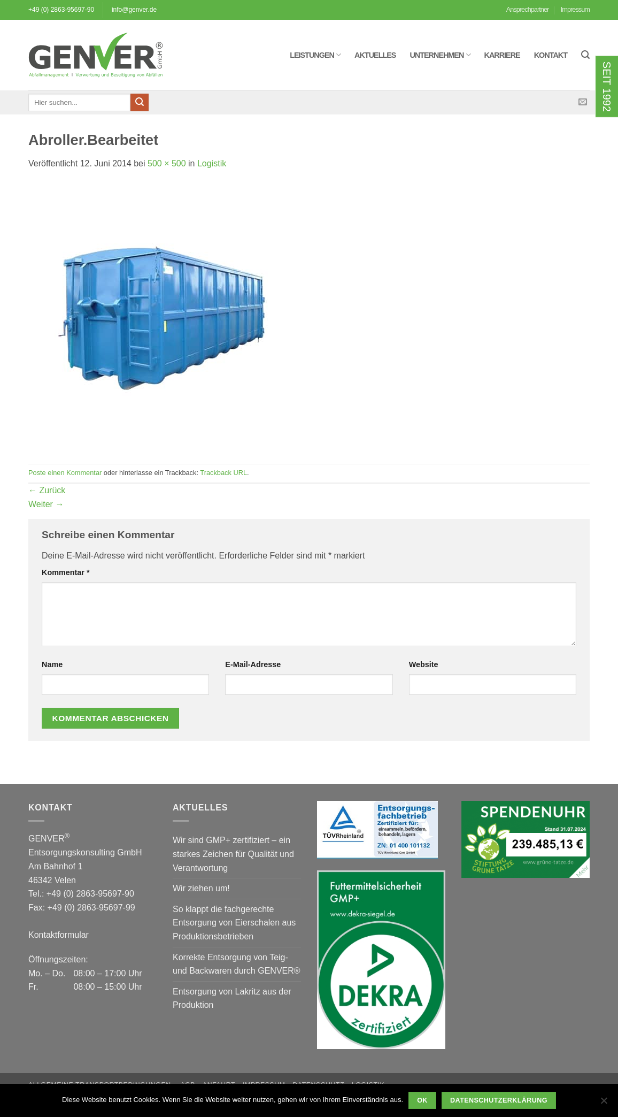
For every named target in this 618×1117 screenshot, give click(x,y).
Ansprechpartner (527, 9)
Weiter (46, 504)
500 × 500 (167, 163)
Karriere (502, 55)
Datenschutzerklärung (498, 1100)
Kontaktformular (58, 934)
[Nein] (603, 1103)
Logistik (211, 163)
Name (52, 664)
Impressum (575, 9)
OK (422, 1100)
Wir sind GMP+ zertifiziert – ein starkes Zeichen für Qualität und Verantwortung (233, 854)
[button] (585, 54)
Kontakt (550, 55)
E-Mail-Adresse (253, 664)
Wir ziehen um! (201, 888)
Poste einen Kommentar (65, 473)
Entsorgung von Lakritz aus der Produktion (232, 998)
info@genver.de (134, 9)
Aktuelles (375, 55)
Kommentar (66, 572)
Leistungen (315, 55)
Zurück (46, 490)
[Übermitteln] (139, 103)
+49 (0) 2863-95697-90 (61, 9)
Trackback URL (223, 473)
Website (423, 664)
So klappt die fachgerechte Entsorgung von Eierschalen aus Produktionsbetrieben (234, 923)
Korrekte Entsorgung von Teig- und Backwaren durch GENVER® (236, 964)
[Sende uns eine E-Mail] (582, 102)
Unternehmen (440, 55)
